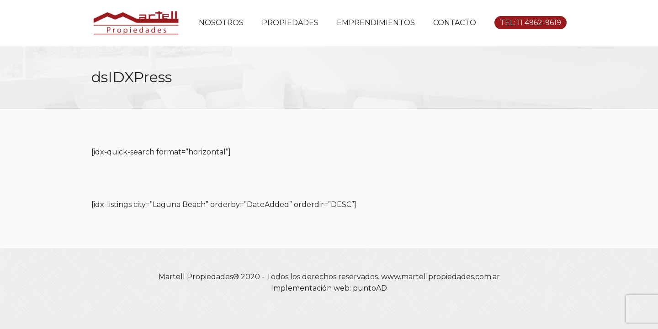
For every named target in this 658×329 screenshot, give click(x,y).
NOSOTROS (221, 22)
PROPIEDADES (290, 22)
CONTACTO (454, 22)
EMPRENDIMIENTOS (376, 22)
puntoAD (370, 288)
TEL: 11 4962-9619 (530, 22)
